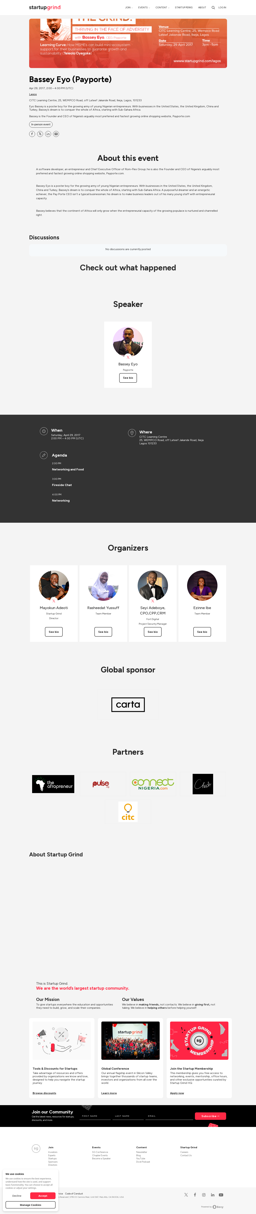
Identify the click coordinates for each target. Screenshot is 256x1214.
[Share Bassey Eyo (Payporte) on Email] (56, 134)
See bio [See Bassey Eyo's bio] (128, 377)
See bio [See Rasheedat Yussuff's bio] (103, 631)
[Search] (213, 7)
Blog (138, 1155)
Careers (184, 1152)
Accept (43, 1195)
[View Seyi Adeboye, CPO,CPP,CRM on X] (153, 601)
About (202, 7)
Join (128, 7)
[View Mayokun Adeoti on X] (54, 601)
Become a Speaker (101, 1158)
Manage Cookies (30, 1205)
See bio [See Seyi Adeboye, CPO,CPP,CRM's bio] (153, 631)
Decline (16, 1195)
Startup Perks (184, 7)
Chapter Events (100, 1155)
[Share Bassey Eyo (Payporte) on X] (40, 134)
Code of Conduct (74, 1193)
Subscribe (209, 1116)
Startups (52, 1158)
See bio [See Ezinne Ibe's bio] (202, 631)
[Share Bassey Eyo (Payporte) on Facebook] (32, 134)
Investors (52, 1152)
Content (161, 7)
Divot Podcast (143, 1162)
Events (143, 7)
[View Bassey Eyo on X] (128, 357)
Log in (222, 7)
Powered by (212, 1207)
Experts (51, 1155)
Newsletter (141, 1152)
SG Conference (100, 1152)
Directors (52, 1165)
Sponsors (52, 1162)
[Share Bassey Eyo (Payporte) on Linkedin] (48, 134)
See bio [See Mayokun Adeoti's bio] (54, 631)
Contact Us (186, 1155)
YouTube (140, 1158)
